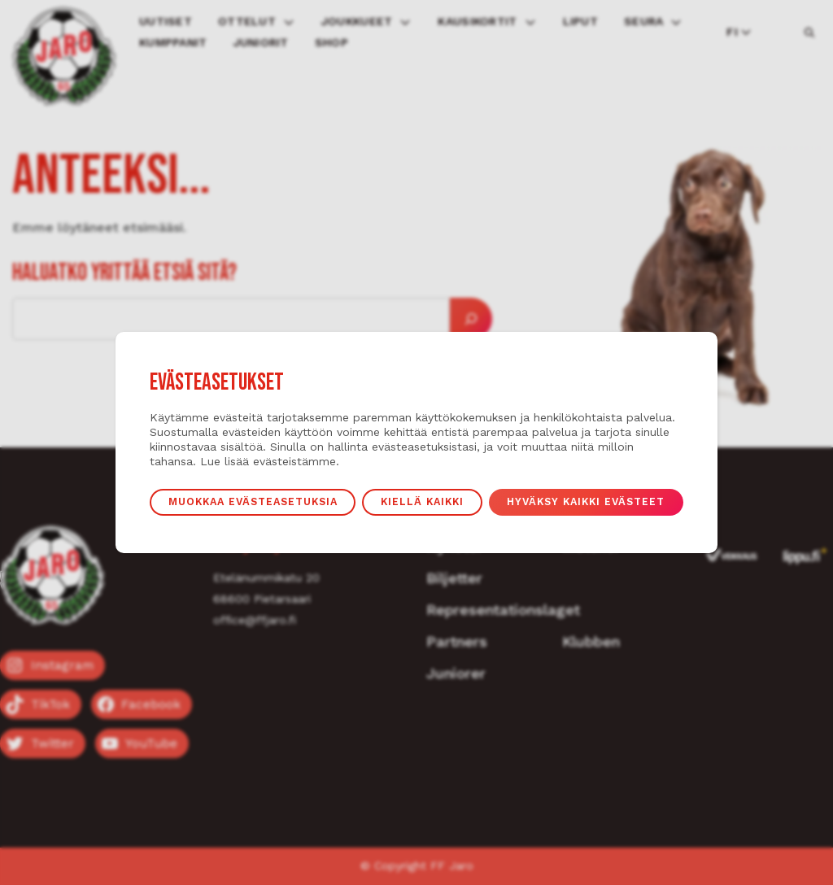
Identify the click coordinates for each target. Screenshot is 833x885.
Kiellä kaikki (422, 501)
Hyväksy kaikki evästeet (586, 501)
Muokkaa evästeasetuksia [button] (253, 501)
